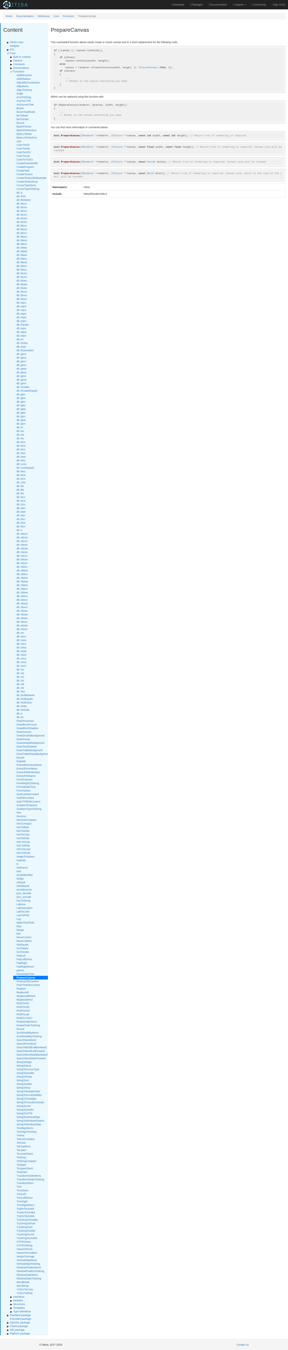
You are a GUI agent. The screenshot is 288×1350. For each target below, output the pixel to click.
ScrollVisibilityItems (28, 1032)
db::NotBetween (26, 695)
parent (20, 970)
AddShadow (23, 78)
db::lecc (21, 442)
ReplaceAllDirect (26, 996)
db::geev (21, 372)
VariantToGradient (27, 1252)
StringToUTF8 (24, 1113)
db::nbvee (22, 614)
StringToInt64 (24, 1084)
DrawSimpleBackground (30, 742)
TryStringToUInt (25, 1234)
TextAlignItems (25, 1128)
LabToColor (23, 911)
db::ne (20, 632)
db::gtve (21, 420)
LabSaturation (25, 907)
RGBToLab (23, 1014)
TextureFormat (147, 67)
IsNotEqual (23, 885)
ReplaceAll (23, 992)
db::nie (20, 673)
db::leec (21, 453)
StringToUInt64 (25, 1109)
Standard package (20, 1315)
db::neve (21, 662)
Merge (20, 929)
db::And (21, 196)
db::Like (21, 482)
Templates (19, 1307)
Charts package (19, 1326)
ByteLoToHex (24, 133)
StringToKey (23, 1087)
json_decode (24, 893)
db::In (20, 427)
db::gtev (21, 412)
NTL (12, 49)
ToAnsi (20, 1135)
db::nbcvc (22, 555)
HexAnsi (21, 816)
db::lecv (21, 449)
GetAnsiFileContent (28, 794)
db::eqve (21, 332)
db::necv (21, 643)
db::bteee (22, 251)
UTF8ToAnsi (24, 1241)
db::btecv (22, 243)
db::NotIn (22, 706)
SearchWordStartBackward (32, 1054)
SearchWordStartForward (31, 1058)
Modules (18, 1300)
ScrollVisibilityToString (29, 1036)
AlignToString (24, 89)
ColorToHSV (24, 152)
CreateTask (23, 170)
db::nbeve (22, 592)
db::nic (20, 669)
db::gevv (21, 383)
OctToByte (22, 948)
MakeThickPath (25, 922)
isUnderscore (24, 889)
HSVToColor (24, 849)
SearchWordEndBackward (32, 1047)
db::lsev (21, 515)
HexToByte (23, 827)
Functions (68, 16)
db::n (19, 530)
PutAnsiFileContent (28, 981)
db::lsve (21, 522)
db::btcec (22, 214)
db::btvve (22, 295)
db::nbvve (22, 625)
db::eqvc (21, 328)
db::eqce (21, 306)
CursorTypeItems (26, 185)
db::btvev (22, 288)
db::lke (20, 489)
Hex (19, 812)
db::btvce (22, 273)
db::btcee (22, 218)
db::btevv (22, 265)
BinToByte (22, 115)
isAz (19, 871)
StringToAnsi (24, 1065)
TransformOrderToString (30, 1179)
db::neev (21, 654)
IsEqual (21, 882)
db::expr (21, 346)
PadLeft (21, 955)
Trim (19, 1186)
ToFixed (21, 1142)
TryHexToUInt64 (26, 1212)
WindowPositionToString (30, 1271)
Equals (20, 757)
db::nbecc (22, 566)
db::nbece (22, 570)
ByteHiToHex (24, 126)
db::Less (21, 464)
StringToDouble (25, 1073)
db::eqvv (21, 335)
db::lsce (21, 500)
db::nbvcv (22, 607)
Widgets (14, 45)
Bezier (20, 108)
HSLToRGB (23, 845)
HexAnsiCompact (26, 819)
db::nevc (21, 658)
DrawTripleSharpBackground (33, 753)
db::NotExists (24, 702)
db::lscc (21, 497)
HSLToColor (23, 841)
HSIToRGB (23, 838)
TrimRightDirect (25, 1205)
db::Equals (23, 324)
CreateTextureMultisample (31, 177)
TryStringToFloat (26, 1223)
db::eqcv (21, 310)
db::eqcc (21, 302)
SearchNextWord (26, 1040)
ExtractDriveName (27, 768)
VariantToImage (25, 1256)
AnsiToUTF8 (24, 100)
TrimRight (22, 1201)
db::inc (20, 431)
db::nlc (20, 680)
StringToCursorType (28, 1069)
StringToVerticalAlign (28, 1117)
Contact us (242, 1344)
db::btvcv (22, 277)
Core (56, 16)
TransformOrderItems (29, 1175)
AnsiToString (24, 97)
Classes (17, 60)
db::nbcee (22, 548)
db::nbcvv (22, 563)
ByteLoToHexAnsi (27, 137)
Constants (19, 64)
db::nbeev (22, 585)
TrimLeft (21, 1194)
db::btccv (22, 210)
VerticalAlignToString (28, 1263)
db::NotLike (23, 709)
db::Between (24, 199)
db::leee (21, 456)
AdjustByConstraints (28, 82)
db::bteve (22, 262)
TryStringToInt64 (26, 1230)
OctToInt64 (23, 952)
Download (177, 4)
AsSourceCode (25, 104)
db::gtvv (21, 423)
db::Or (20, 717)
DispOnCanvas (25, 720)
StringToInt (23, 1080)
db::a (19, 192)
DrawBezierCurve (27, 724)
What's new (16, 42)
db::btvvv (22, 299)
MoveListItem (24, 940)
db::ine (20, 434)
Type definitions (22, 1311)
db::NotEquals (25, 698)
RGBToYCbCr (25, 1018)
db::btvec (22, 280)
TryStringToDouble (27, 1219)
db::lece (21, 445)
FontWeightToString (28, 783)
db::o (19, 713)
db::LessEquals (25, 467)
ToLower (21, 1150)
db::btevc (22, 258)
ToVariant (22, 1172)
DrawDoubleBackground (30, 735)
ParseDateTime (25, 974)
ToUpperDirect (25, 1168)
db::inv (20, 438)
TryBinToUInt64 (25, 1208)
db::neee (22, 651)
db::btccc (22, 203)
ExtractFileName (26, 775)
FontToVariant (24, 779)
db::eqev (21, 321)
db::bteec (22, 247)
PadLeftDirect (24, 959)
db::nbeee (22, 581)
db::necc (21, 636)
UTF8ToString (24, 1245)
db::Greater (23, 387)
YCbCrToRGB (25, 1293)
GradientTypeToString (29, 808)
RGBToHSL (23, 1007)
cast (19, 141)
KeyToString (23, 900)
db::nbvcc (22, 599)
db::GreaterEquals (27, 390)
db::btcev (22, 221)
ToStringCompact (26, 1161)
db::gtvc (21, 416)
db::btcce (22, 207)
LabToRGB (23, 915)
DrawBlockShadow (27, 728)
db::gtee (21, 409)
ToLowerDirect (25, 1153)
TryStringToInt (25, 1227)
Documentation (25, 16)
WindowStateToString (29, 1278)
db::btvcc (22, 269)
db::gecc (21, 354)
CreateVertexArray (27, 181)
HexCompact (24, 823)
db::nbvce (22, 603)
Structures (19, 1304)
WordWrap (23, 1285)
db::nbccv (22, 541)
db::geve (21, 379)
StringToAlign (24, 1062)
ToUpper (21, 1164)
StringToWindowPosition (30, 1120)
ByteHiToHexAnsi (26, 130)
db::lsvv (21, 526)
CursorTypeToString (28, 188)
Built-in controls (22, 56)
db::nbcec (22, 544)
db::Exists (22, 343)
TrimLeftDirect (25, 1197)
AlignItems (22, 86)
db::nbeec (22, 577)
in (18, 863)
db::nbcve (22, 559)
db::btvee (22, 284)
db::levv (21, 478)
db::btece (22, 240)
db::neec (21, 647)
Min (19, 933)
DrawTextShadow (27, 746)
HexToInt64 (23, 830)
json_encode (24, 896)
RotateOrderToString (28, 1025)
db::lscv (21, 504)
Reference (44, 16)
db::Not (21, 691)
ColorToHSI (23, 144)
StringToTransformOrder (30, 1102)
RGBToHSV (23, 1010)
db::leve (21, 475)
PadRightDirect (25, 966)
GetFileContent (25, 797)
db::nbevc (22, 588)
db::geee (22, 368)
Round (20, 1029)
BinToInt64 (23, 119)
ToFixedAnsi (23, 1146)
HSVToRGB (23, 852)
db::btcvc (22, 225)
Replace (21, 988)
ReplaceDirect (25, 999)
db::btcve (22, 229)
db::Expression (25, 350)
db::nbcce (22, 537)
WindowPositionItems (29, 1267)
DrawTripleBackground (30, 750)
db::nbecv (22, 574)
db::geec (21, 365)
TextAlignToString (26, 1131)
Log (19, 918)
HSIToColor (23, 834)
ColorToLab (23, 155)
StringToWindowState (29, 1124)
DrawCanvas (24, 731)
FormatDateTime (26, 786)
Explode (21, 761)
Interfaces (18, 1296)
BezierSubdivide (26, 111)
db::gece (21, 357)
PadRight (22, 963)
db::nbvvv (22, 629)
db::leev (21, 460)
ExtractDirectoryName (29, 764)
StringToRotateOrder (28, 1091)
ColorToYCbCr (25, 159)
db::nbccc (22, 533)
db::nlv (20, 687)
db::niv (20, 676)
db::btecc (22, 236)
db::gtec (21, 405)
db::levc (21, 471)
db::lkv (20, 493)
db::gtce (21, 398)
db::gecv (21, 361)
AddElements (24, 75)
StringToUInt (24, 1106)
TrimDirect (22, 1190)
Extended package (20, 1318)
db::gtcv (21, 401)
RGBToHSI (23, 1003)
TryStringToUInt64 (27, 1238)
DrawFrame (23, 739)
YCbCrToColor (25, 1289)
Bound (20, 122)
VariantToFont (24, 1249)
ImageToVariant (25, 856)
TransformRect (25, 1183)
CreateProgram (25, 166)
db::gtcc (21, 394)
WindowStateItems (27, 1274)
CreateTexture (25, 174)
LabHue (21, 904)
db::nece (21, 640)
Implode (21, 860)
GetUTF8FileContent (28, 801)
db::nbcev (22, 552)
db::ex (20, 339)
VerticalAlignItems (27, 1260)
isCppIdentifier (25, 874)
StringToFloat (24, 1076)
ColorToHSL (23, 148)
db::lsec (21, 508)
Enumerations (21, 67)
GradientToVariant (27, 805)
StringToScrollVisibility (29, 1095)
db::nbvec (22, 610)
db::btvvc (22, 291)
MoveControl (24, 937)
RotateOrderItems (27, 1021)
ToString (21, 1157)
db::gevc (21, 376)
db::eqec (21, 313)
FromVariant (23, 790)
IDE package (17, 1329)
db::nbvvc (22, 621)
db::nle (20, 684)
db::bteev (22, 254)
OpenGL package (20, 1322)
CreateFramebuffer (27, 163)
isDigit (20, 878)
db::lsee (21, 511)
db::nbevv (22, 596)
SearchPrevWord (26, 1043)
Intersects (22, 867)
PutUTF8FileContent (28, 985)
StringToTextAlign (26, 1098)
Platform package (20, 1333)
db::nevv (21, 665)
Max (19, 926)
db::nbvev (22, 618)
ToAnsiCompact (26, 1139)
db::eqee (22, 317)
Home (9, 16)
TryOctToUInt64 (26, 1216)
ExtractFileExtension (28, 772)
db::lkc (20, 486)
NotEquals (22, 944)
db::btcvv (22, 232)
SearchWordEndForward (31, 1051)
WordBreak (23, 1282)
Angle (20, 93)
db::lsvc (21, 519)
